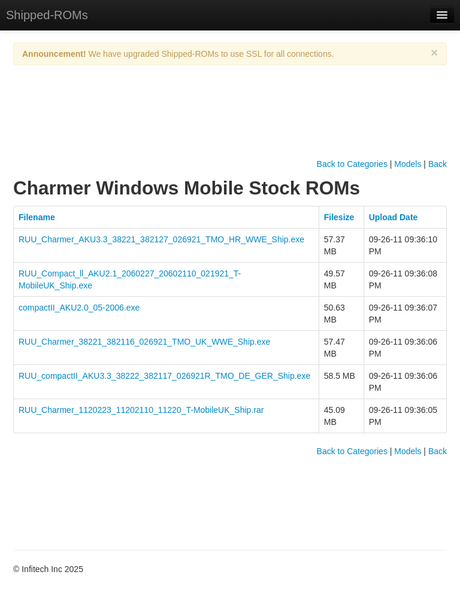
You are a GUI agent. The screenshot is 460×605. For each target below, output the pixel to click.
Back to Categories (352, 164)
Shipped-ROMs (47, 15)
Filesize (339, 217)
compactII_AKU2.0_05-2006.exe (79, 307)
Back (437, 164)
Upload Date (393, 217)
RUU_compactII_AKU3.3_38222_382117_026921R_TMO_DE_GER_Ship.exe (164, 376)
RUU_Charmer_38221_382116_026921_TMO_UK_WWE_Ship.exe (144, 341)
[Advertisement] (231, 122)
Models (407, 164)
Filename (37, 217)
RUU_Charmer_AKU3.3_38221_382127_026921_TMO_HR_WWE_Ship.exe (161, 239)
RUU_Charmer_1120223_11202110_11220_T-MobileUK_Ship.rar (141, 410)
